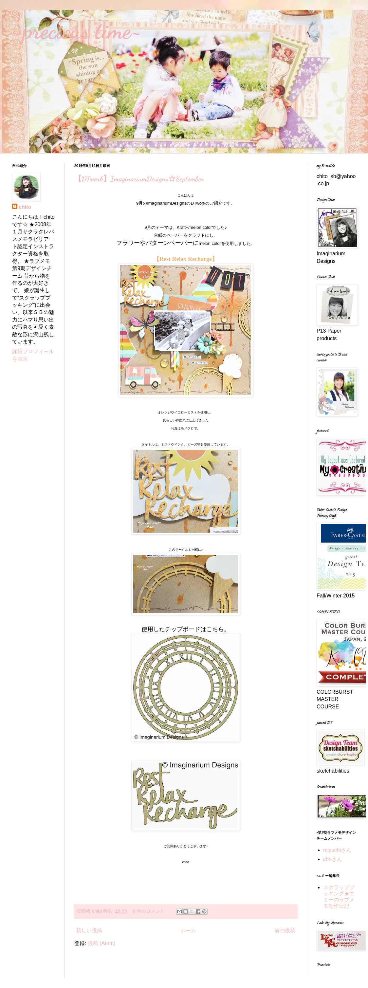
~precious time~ (77, 31)
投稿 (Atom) (101, 943)
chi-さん (332, 859)
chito (25, 207)
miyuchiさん (337, 850)
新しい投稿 (89, 930)
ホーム (188, 930)
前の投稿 (284, 930)
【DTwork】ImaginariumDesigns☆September (139, 178)
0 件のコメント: (150, 911)
